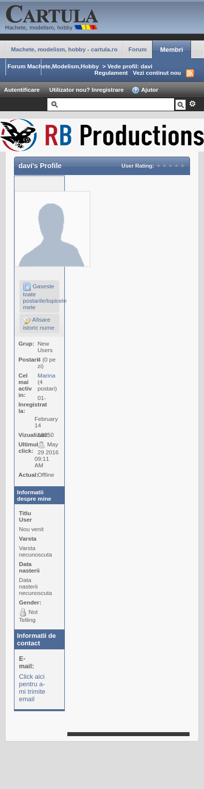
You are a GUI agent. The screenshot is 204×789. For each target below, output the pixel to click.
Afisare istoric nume (38, 323)
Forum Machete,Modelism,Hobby (53, 66)
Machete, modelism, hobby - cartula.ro (64, 49)
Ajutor (145, 90)
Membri (171, 49)
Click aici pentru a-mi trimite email (32, 688)
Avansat (192, 104)
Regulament (111, 72)
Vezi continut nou (157, 72)
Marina (46, 375)
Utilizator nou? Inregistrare (86, 89)
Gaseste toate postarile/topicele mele (41, 296)
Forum (138, 49)
